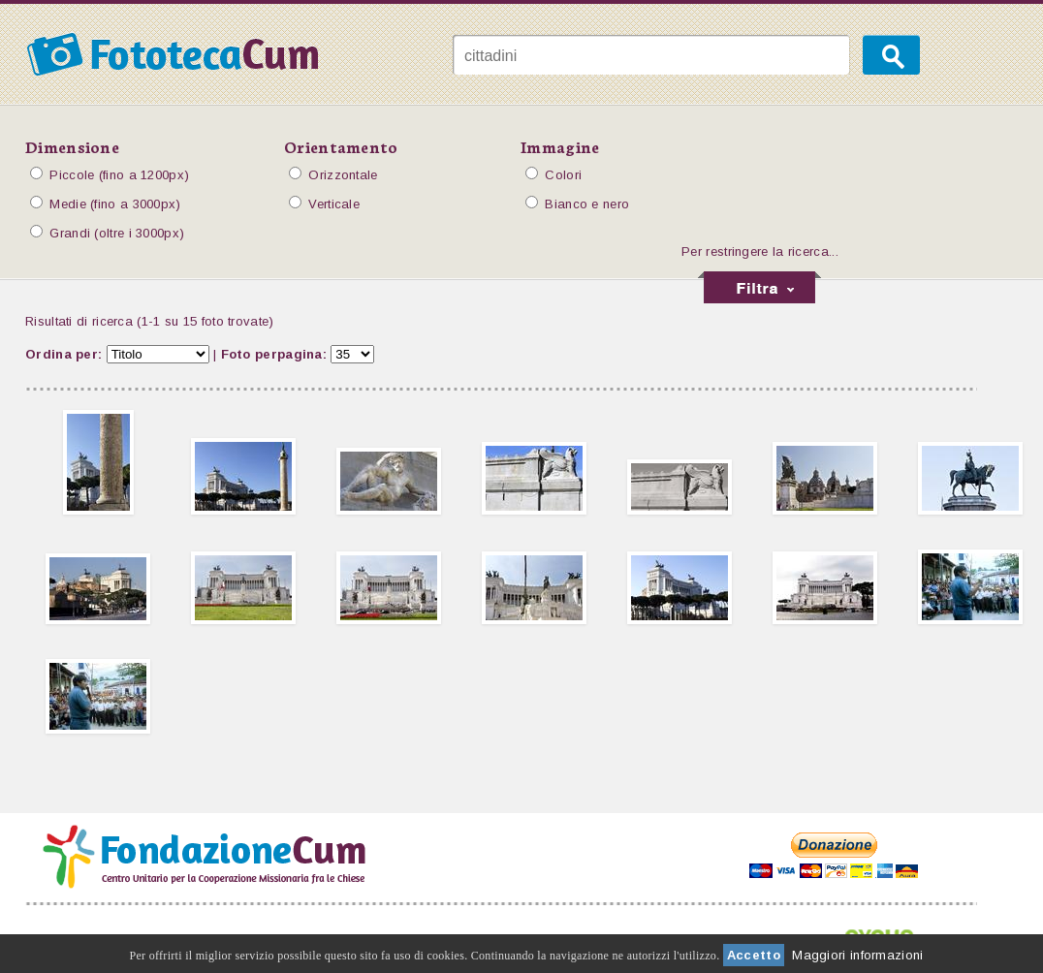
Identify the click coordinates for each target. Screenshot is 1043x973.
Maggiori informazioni (857, 955)
